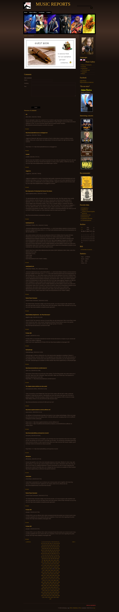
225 (53, 592)
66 (48, 553)
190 (46, 584)
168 (57, 577)
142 (57, 570)
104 (42, 562)
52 (54, 550)
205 (52, 587)
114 (52, 563)
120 (50, 565)
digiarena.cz (85, 209)
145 (48, 572)
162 (59, 575)
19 (56, 543)
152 (49, 573)
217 (49, 590)
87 (56, 557)
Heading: (26, 83)
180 (55, 580)
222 (45, 592)
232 (55, 594)
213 (56, 589)
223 (48, 592)
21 (43, 545)
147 (53, 572)
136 (59, 568)
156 (42, 575)
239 (56, 595)
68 (52, 553)
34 (52, 547)
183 (45, 582)
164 (46, 577)
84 (50, 557)
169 (42, 579)
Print (80, 608)
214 (59, 589)
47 (44, 550)
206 (55, 587)
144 (45, 572)
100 (49, 560)
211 (50, 589)
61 (55, 552)
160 (53, 575)
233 (57, 594)
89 (43, 558)
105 (45, 562)
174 (56, 579)
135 (56, 568)
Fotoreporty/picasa (86, 220)
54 (59, 550)
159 (50, 575)
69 (54, 553)
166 (52, 577)
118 (45, 565)
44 (55, 548)
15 (48, 543)
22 (45, 545)
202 (43, 587)
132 (48, 568)
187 (56, 582)
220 (57, 590)
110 (59, 562)
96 (58, 558)
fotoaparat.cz (85, 208)
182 (42, 582)
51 (52, 550)
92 (49, 558)
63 (41, 553)
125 (46, 567)
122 (56, 565)
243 (49, 597)
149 (59, 572)
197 (48, 585)
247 (50, 599)
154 (55, 573)
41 (49, 548)
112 (46, 563)
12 (41, 543)
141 (55, 570)
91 (47, 558)
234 (42, 595)
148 (56, 572)
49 (48, 550)
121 (53, 565)
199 (53, 585)
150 (43, 573)
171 (48, 579)
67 (50, 553)
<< (82, 227)
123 (59, 565)
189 (43, 584)
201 (59, 585)
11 (58, 542)
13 (44, 543)
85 (52, 557)
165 (49, 577)
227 (59, 592)
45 (58, 548)
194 (57, 584)
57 (47, 552)
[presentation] (50, 101)
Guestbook (41, 12)
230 (49, 594)
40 (47, 548)
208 (42, 589)
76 (51, 555)
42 (51, 548)
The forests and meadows (86, 71)
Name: (25, 80)
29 (41, 547)
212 (53, 589)
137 (43, 570)
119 (48, 565)
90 (45, 558)
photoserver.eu (85, 216)
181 (57, 580)
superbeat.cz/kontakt (87, 218)
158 (48, 575)
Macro (83, 73)
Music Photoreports (86, 65)
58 (49, 552)
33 (50, 547)
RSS (71, 608)
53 (56, 550)
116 (57, 563)
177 (46, 580)
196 (45, 585)
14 (46, 543)
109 (56, 562)
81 (44, 557)
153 (52, 573)
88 (59, 557)
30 (44, 547)
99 (46, 560)
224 (50, 592)
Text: (25, 86)
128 (55, 567)
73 (45, 555)
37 (59, 547)
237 (50, 595)
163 (43, 577)
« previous (28, 542)
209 (45, 589)
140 (52, 570)
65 (46, 553)
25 (51, 545)
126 (49, 567)
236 (48, 595)
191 (49, 584)
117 (42, 565)
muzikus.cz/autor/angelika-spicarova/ (88, 212)
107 (50, 562)
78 (55, 555)
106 (48, 562)
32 (48, 547)
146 (50, 572)
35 (54, 547)
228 (43, 594)
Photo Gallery (33, 12)
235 (45, 595)
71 (59, 553)
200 (56, 585)
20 (59, 543)
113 (49, 563)
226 (56, 592)
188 (59, 582)
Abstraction (84, 68)
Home (25, 12)
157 (45, 575)
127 (52, 567)
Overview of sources (87, 249)
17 (52, 543)
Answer (27, 129)
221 (42, 592)
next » (73, 542)
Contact (48, 12)
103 (57, 560)
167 (55, 577)
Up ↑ (94, 608)
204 (49, 587)
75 (49, 555)
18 (54, 543)
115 (55, 563)
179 (52, 580)
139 (49, 570)
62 (58, 552)
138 (46, 570)
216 (46, 590)
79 (58, 555)
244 (52, 597)
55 (43, 552)
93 (51, 558)
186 (53, 582)
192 (52, 584)
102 (55, 560)
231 (52, 594)
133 (50, 568)
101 (52, 560)
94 (53, 558)
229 (46, 594)
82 (46, 557)
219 (55, 590)
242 (46, 597)
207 (57, 587)
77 (53, 555)
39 (45, 548)
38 (43, 548)
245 (55, 597)
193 (55, 584)
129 (57, 567)
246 (57, 597)
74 (47, 555)
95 (55, 558)
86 (54, 557)
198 (50, 585)
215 (43, 590)
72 (43, 555)
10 (56, 542)
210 (48, 589)
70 (56, 553)
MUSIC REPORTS (53, 4)
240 (59, 595)
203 (46, 587)
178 (49, 580)
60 (53, 552)
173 (53, 579)
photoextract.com (86, 215)
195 (42, 585)
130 (42, 568)
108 (53, 562)
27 (55, 545)
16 (50, 543)
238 (53, 595)
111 (43, 563)
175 (59, 579)
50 (50, 550)
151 (46, 573)
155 (57, 573)
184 (48, 582)
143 (42, 572)
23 (47, 545)
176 (43, 580)
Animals (84, 66)
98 (44, 560)
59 (51, 552)
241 (43, 597)
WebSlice (75, 608)
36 (56, 547)
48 (46, 550)
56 (45, 552)
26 (53, 545)
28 (58, 545)
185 (50, 582)
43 (53, 548)
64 (44, 553)
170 (45, 579)
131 (45, 568)
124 (43, 567)
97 (42, 560)
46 (41, 550)
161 (56, 575)
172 (50, 579)
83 (48, 557)
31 (46, 547)
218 (52, 590)
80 (41, 557)
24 (49, 545)
